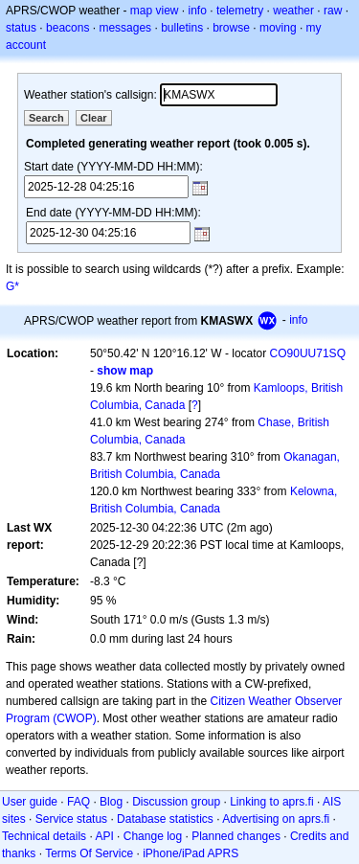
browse (231, 27)
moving (278, 27)
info (198, 10)
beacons (67, 27)
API (104, 836)
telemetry (239, 10)
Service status (71, 819)
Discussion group (176, 801)
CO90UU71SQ (308, 353)
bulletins (182, 27)
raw (333, 10)
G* (12, 286)
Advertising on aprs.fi (275, 819)
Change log (152, 836)
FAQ (78, 801)
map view (154, 10)
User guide (29, 801)
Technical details (44, 836)
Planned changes (235, 836)
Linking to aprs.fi (271, 801)
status (21, 27)
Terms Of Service (89, 853)
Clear (93, 118)
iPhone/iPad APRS (190, 853)
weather (293, 10)
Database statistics (165, 819)
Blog (111, 801)
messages (125, 27)
